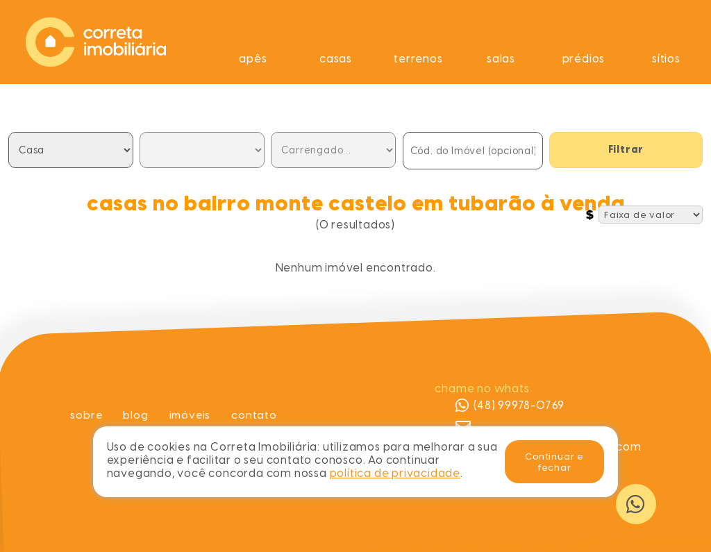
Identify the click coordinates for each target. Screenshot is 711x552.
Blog (134, 414)
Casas (335, 58)
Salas (501, 58)
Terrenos (418, 58)
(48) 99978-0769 (509, 405)
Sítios (666, 58)
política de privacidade (395, 473)
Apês (253, 58)
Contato (255, 414)
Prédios (583, 58)
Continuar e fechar (554, 462)
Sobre (85, 414)
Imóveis (190, 414)
